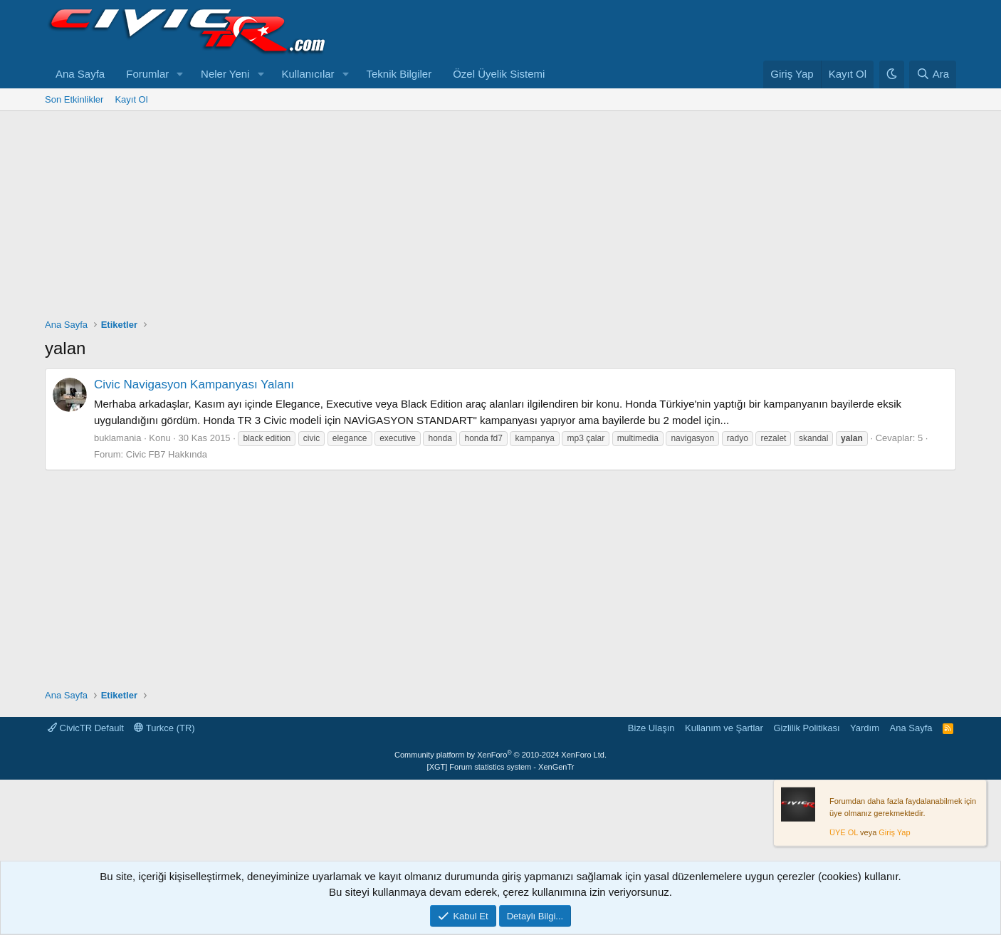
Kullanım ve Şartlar (724, 728)
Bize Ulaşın (651, 728)
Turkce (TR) (164, 728)
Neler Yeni (225, 74)
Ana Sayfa (80, 74)
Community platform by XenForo (500, 754)
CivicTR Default (86, 728)
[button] (180, 74)
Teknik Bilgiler (398, 74)
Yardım (864, 728)
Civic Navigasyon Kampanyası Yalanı (194, 384)
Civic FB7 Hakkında (166, 454)
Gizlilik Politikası (806, 728)
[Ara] (932, 74)
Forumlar (147, 74)
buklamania (118, 438)
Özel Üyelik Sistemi (499, 74)
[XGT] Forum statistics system (501, 767)
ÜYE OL (843, 832)
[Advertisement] (500, 218)
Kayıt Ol (131, 99)
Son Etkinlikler (74, 99)
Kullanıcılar (307, 74)
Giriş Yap (894, 832)
